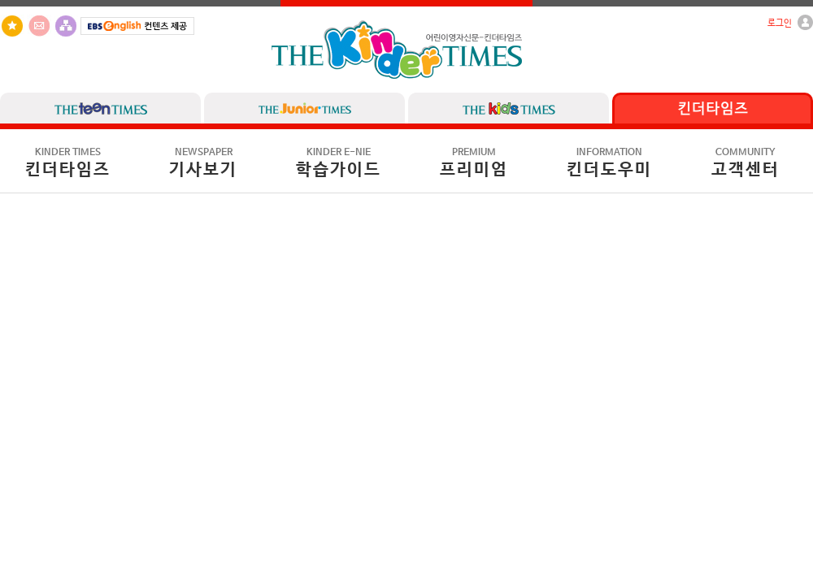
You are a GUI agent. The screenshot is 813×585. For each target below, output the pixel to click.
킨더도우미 (609, 163)
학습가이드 (338, 163)
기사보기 (203, 163)
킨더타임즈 (68, 163)
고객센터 (745, 163)
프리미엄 (474, 163)
